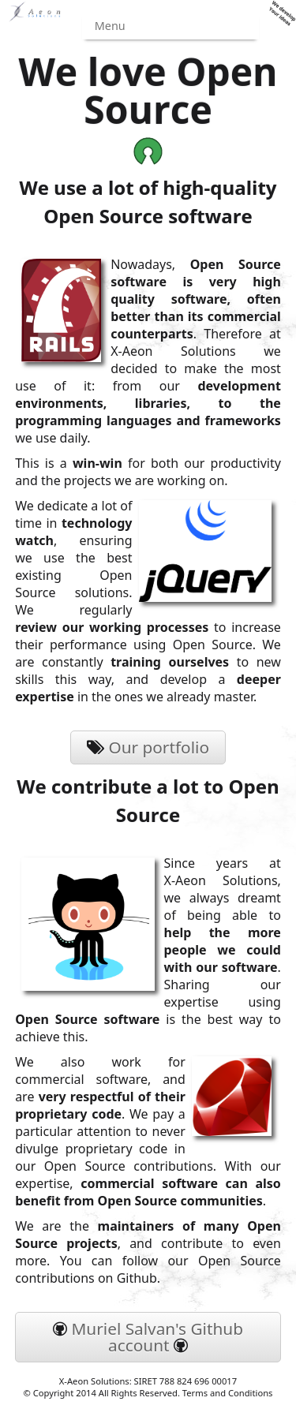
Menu (110, 25)
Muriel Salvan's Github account (148, 1336)
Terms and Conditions (227, 1393)
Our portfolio (148, 747)
